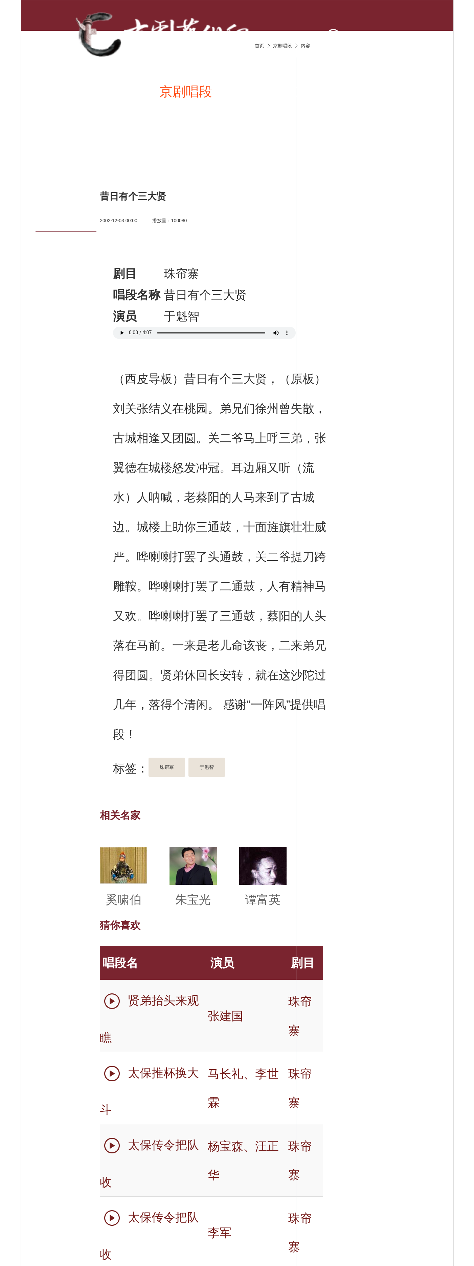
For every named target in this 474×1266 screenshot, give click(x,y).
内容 (305, 45)
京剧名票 (76, 158)
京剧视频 (253, 91)
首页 (63, 91)
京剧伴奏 (320, 91)
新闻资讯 (118, 91)
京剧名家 (388, 91)
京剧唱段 (185, 91)
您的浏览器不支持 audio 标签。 (204, 333)
